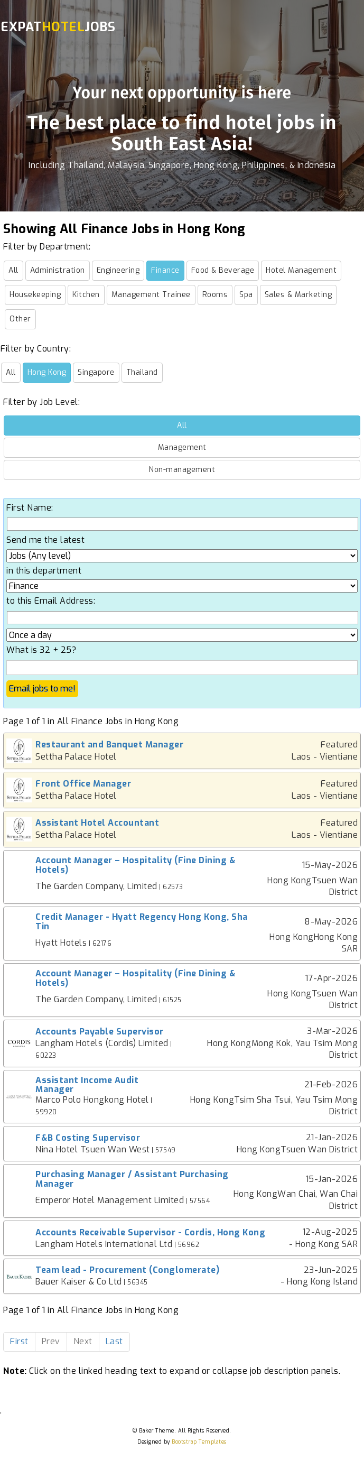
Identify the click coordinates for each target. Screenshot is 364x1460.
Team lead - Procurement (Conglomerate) (127, 1270)
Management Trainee (151, 295)
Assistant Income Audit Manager (86, 1085)
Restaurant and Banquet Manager (109, 744)
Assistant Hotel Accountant (97, 822)
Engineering (118, 270)
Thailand (142, 372)
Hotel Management (301, 270)
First (19, 1341)
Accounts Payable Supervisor (99, 1031)
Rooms (215, 295)
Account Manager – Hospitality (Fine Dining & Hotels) (135, 865)
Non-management (182, 470)
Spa (246, 295)
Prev (51, 1341)
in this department (43, 570)
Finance (165, 270)
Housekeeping (35, 295)
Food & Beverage (223, 270)
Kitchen (86, 295)
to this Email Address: (50, 600)
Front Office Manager (83, 783)
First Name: (29, 507)
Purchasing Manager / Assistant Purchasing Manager (132, 1179)
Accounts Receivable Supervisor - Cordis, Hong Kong (150, 1232)
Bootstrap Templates (199, 1441)
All (13, 270)
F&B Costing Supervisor (87, 1137)
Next (82, 1341)
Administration (57, 270)
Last (114, 1341)
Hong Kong (47, 372)
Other (20, 319)
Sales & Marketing (298, 295)
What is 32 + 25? (41, 649)
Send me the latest (45, 540)
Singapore (96, 372)
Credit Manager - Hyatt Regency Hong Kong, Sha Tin (141, 921)
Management (182, 447)
